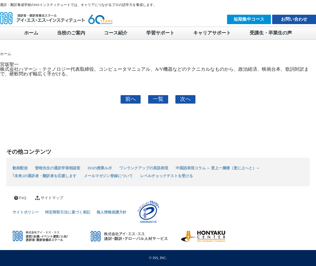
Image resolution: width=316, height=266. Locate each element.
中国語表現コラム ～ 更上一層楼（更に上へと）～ (218, 168)
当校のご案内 (71, 32)
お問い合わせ (294, 19)
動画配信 (20, 168)
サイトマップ (49, 198)
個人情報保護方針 (111, 212)
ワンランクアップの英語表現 (143, 168)
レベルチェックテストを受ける (166, 176)
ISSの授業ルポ (100, 168)
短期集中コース (249, 19)
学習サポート (160, 32)
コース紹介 (115, 32)
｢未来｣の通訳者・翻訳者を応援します (44, 176)
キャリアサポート (212, 32)
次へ (185, 99)
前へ (130, 99)
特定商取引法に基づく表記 (67, 212)
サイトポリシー (26, 212)
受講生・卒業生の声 (271, 32)
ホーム (31, 32)
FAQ (20, 198)
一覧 (158, 99)
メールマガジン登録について (108, 176)
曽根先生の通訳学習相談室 (57, 168)
